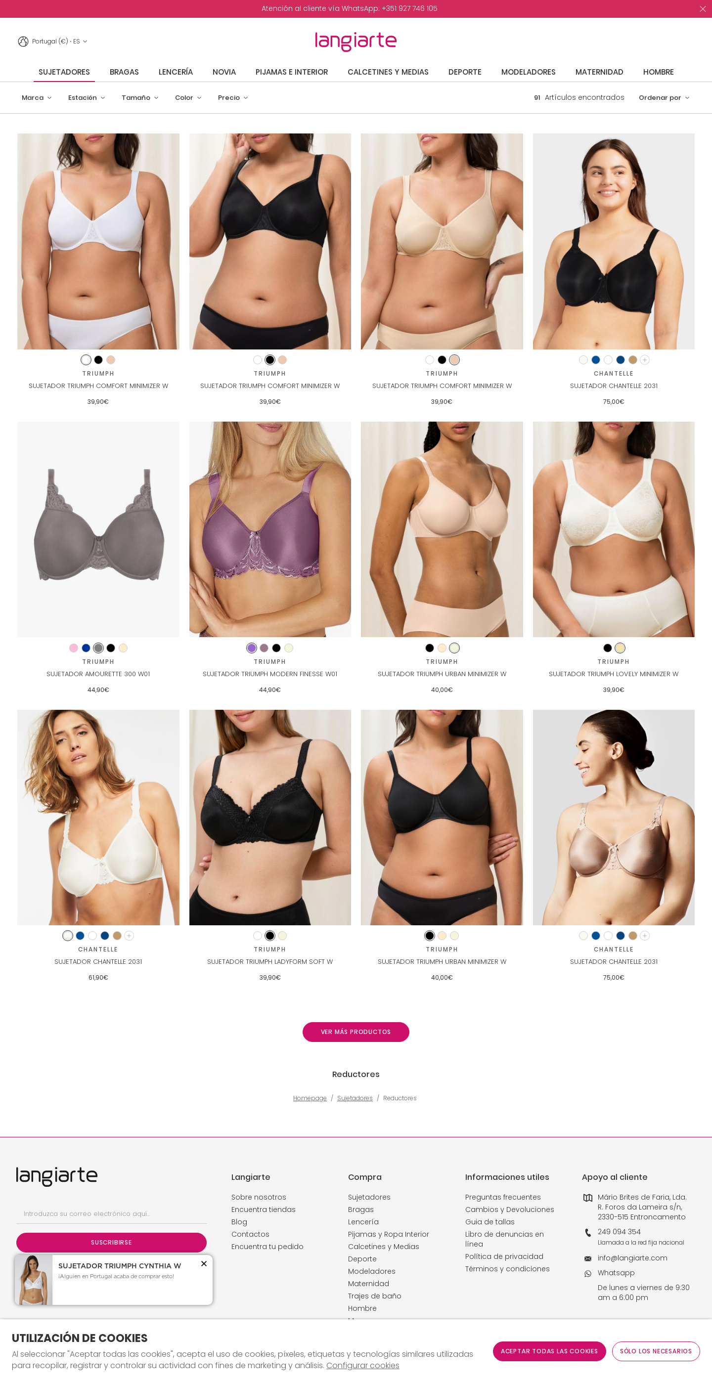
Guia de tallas (490, 1222)
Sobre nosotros (258, 1197)
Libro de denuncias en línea (504, 1239)
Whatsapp (616, 1273)
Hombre (362, 1308)
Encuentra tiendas (263, 1209)
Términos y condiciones (507, 1269)
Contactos (250, 1234)
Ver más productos (356, 1032)
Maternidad (368, 1284)
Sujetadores (355, 1098)
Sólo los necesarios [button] (656, 1351)
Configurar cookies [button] (363, 1365)
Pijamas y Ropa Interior (388, 1234)
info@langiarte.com (633, 1258)
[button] (37, 97)
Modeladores (372, 1271)
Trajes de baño (374, 1296)
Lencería (363, 1222)
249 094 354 (619, 1232)
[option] (349, 9)
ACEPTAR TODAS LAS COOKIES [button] (549, 1351)
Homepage (310, 1098)
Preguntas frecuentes (503, 1197)
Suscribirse (111, 1242)
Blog (239, 1222)
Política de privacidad (504, 1256)
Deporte (362, 1259)
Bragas (361, 1209)
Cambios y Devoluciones (509, 1209)
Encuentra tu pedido (267, 1247)
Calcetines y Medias (383, 1247)
